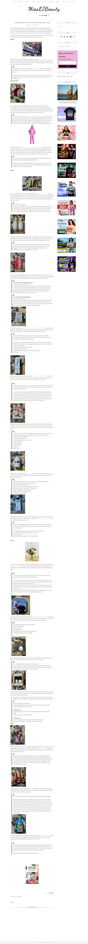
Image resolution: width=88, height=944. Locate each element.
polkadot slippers (35, 68)
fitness (63, 76)
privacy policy (60, 26)
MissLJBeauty (44, 9)
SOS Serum (29, 473)
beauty (59, 76)
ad (14, 896)
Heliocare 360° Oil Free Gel (44, 518)
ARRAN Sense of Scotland (42, 193)
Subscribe (67, 66)
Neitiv (31, 788)
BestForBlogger (50, 942)
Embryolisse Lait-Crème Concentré (39, 376)
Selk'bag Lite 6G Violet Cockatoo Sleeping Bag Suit (31, 147)
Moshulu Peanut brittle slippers (45, 59)
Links (58, 27)
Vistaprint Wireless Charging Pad (39, 616)
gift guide (19, 896)
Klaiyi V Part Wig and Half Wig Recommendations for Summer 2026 (67, 102)
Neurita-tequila (41, 748)
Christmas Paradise (17, 566)
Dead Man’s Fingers (44, 835)
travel (68, 76)
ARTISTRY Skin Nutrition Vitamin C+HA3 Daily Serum (33, 328)
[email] (67, 62)
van (71, 76)
